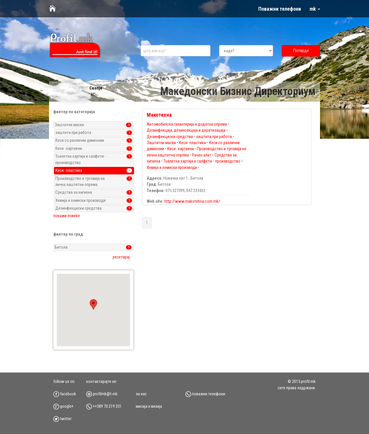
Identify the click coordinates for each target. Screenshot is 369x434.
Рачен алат (201, 155)
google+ (63, 406)
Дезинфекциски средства (170, 136)
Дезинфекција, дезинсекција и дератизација (186, 130)
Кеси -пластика (192, 142)
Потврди (301, 50)
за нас (141, 393)
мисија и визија (149, 406)
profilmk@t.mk (102, 393)
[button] (93, 304)
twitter (62, 418)
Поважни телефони (279, 9)
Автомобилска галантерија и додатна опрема (187, 124)
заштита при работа (214, 136)
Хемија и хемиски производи (172, 167)
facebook (64, 393)
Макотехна (159, 114)
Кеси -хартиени (180, 148)
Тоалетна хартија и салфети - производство (201, 161)
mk (315, 9)
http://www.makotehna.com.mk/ (192, 201)
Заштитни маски (161, 142)
